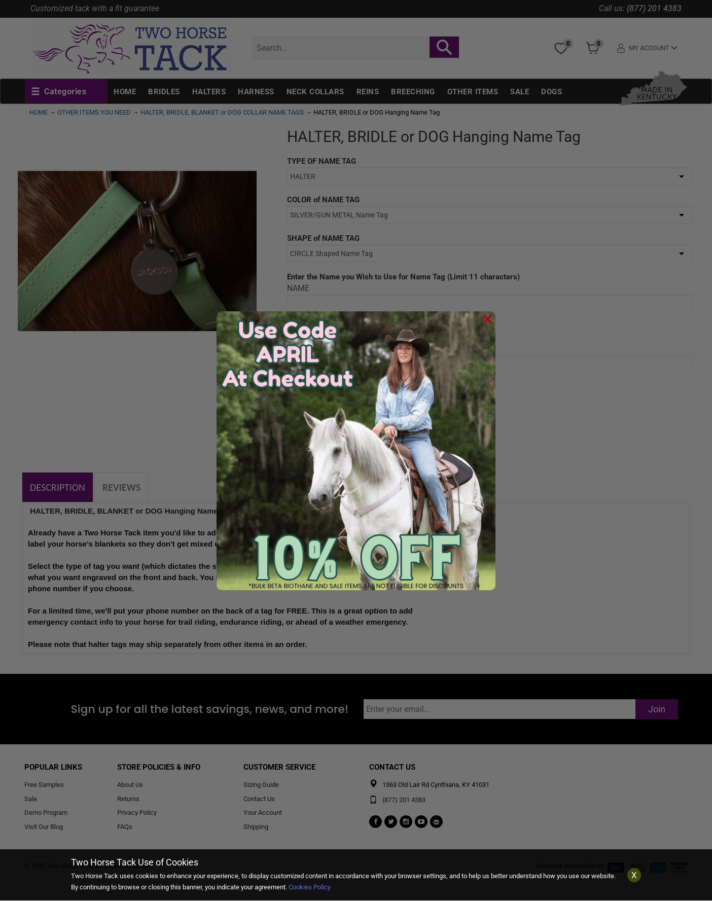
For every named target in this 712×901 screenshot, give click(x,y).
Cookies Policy (310, 887)
